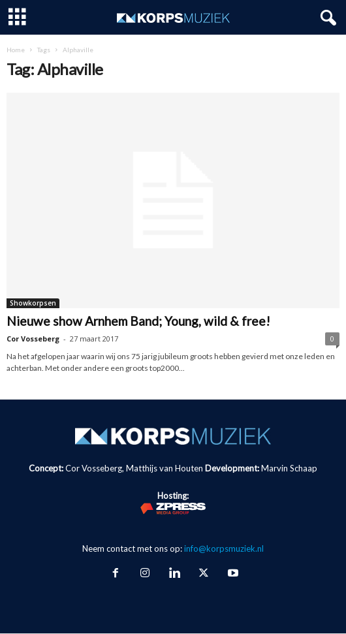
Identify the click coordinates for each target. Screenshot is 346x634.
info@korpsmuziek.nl (224, 548)
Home (16, 50)
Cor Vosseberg (33, 338)
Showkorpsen (33, 303)
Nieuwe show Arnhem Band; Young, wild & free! (138, 320)
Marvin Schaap (289, 468)
